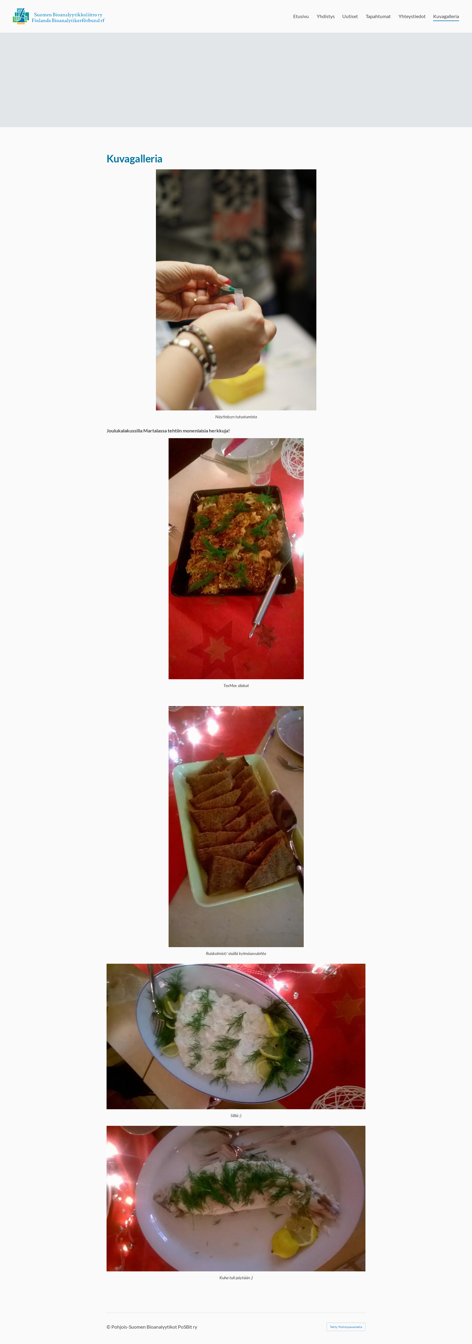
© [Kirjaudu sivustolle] (109, 1327)
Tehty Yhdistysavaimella (346, 1327)
